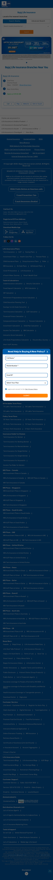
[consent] (6, 389)
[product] (26, 383)
